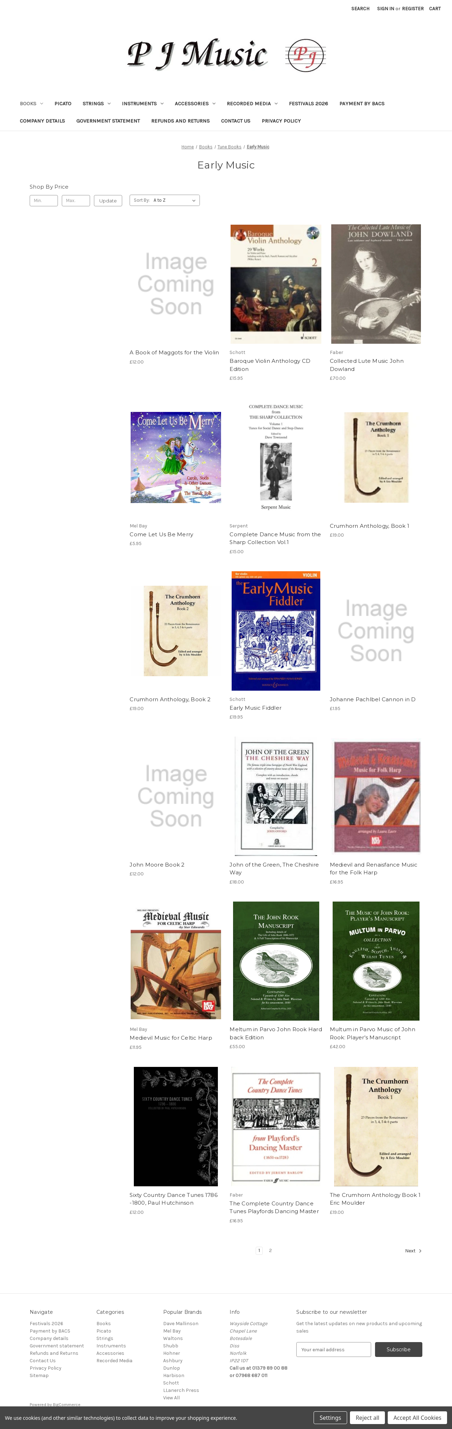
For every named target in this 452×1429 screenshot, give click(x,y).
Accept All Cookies (417, 1418)
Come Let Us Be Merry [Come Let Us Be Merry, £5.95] (161, 534)
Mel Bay (172, 1331)
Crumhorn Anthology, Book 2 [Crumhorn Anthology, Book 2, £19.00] (170, 699)
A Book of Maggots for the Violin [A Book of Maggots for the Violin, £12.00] (174, 352)
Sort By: (142, 200)
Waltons (173, 1338)
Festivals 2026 (308, 103)
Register (413, 9)
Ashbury (173, 1361)
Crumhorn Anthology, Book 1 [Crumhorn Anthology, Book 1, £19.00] (370, 525)
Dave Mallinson (180, 1324)
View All (171, 1398)
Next (413, 1250)
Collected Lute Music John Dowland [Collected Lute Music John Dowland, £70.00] (367, 365)
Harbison (173, 1375)
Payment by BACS (362, 103)
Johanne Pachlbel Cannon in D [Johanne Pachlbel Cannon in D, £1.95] (373, 699)
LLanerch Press (181, 1390)
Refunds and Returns (180, 121)
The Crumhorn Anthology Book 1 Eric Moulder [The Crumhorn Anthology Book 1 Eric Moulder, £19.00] (375, 1199)
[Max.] (76, 200)
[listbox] (176, 200)
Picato (62, 103)
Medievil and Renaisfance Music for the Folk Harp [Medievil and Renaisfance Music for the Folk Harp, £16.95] (374, 868)
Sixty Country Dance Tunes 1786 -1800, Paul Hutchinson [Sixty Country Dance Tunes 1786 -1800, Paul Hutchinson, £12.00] (174, 1199)
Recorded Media (252, 103)
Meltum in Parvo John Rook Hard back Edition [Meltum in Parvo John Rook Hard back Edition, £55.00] (276, 1033)
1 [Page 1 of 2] (259, 1250)
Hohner (171, 1353)
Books (31, 103)
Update (108, 200)
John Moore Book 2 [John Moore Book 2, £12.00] (157, 864)
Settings (330, 1418)
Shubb (170, 1346)
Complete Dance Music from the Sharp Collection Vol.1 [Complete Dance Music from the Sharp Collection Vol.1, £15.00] (275, 538)
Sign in (385, 9)
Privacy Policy (281, 121)
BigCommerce (67, 1404)
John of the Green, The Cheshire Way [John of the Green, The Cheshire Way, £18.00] (274, 868)
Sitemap (39, 1375)
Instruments (142, 103)
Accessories (195, 103)
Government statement (108, 121)
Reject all (367, 1418)
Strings (97, 103)
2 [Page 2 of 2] (270, 1250)
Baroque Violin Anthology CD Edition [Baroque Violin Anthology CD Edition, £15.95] (270, 365)
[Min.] (44, 200)
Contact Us (235, 121)
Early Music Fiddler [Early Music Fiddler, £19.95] (255, 707)
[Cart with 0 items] (435, 8)
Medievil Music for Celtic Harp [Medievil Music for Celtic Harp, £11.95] (171, 1037)
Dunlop (171, 1368)
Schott (171, 1383)
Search (360, 9)
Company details (42, 121)
